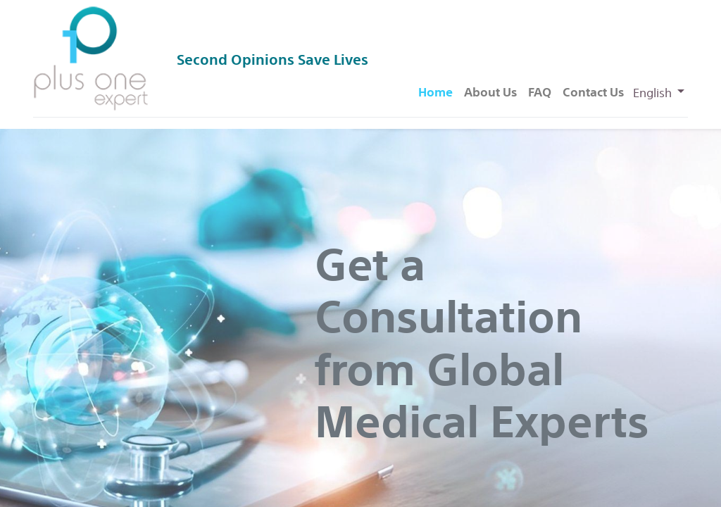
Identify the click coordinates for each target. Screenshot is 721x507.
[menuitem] (435, 92)
